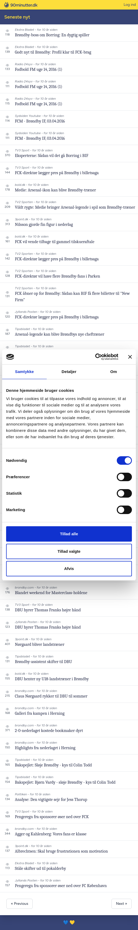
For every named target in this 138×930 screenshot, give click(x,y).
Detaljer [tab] (69, 371)
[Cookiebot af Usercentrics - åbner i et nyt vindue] (95, 356)
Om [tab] (113, 371)
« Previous (19, 903)
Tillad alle (69, 534)
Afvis (69, 568)
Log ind (130, 4)
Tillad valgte (69, 551)
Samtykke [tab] (24, 371)
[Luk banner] (130, 357)
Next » (121, 903)
